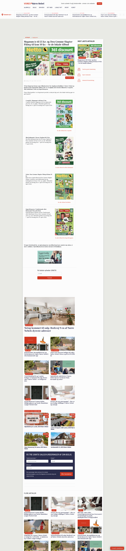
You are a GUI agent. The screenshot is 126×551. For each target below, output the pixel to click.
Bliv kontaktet (66, 474)
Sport (67, 7)
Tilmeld (99, 3)
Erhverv (41, 7)
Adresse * (29, 465)
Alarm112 (27, 7)
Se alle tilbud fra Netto (64, 202)
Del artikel (69, 77)
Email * (53, 458)
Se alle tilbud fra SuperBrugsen (64, 238)
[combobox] (27, 468)
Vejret (73, 7)
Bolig (34, 7)
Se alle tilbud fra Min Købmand (64, 167)
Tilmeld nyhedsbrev (117, 548)
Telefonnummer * (31, 458)
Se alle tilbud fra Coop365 (64, 130)
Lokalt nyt (58, 7)
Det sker (49, 7)
